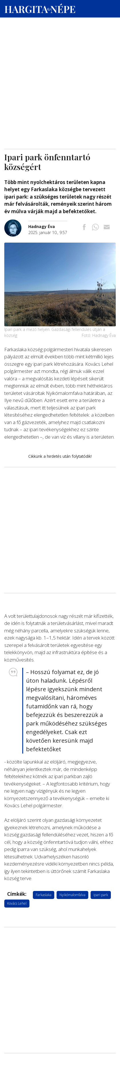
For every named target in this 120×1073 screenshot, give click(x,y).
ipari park (100, 894)
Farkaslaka (43, 894)
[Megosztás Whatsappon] (95, 227)
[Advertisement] (60, 54)
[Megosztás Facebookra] (84, 227)
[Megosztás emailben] (106, 227)
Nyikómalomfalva (72, 894)
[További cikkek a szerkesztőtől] (16, 222)
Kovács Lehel (17, 903)
